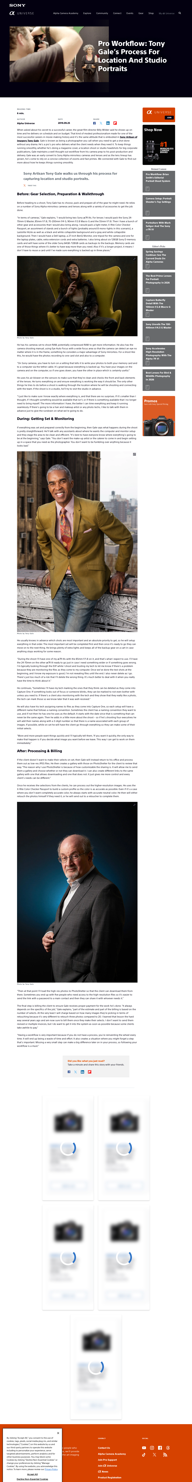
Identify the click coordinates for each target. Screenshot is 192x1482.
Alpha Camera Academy (65, 13)
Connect (117, 13)
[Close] (58, 1463)
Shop (151, 13)
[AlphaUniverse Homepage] (22, 13)
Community (102, 13)
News (103, 1471)
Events (130, 13)
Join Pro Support (107, 1459)
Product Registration (109, 1477)
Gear (140, 13)
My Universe (166, 13)
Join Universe (107, 1465)
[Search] (179, 13)
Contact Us (104, 1447)
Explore (87, 13)
